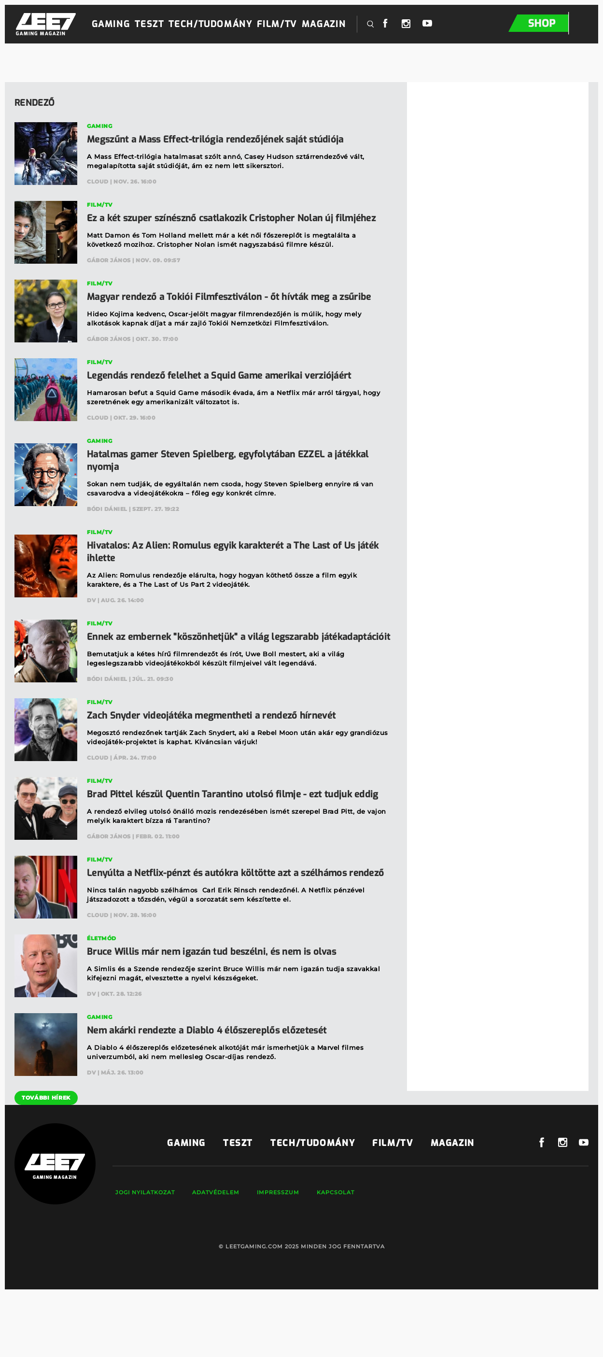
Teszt (149, 24)
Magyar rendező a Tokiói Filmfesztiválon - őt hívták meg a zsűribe (222, 315)
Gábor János (109, 272)
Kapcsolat (332, 1255)
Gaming (111, 24)
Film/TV (276, 24)
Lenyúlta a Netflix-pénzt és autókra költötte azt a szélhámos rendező (228, 929)
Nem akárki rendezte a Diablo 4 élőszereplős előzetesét (216, 1093)
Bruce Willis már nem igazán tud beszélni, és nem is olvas (220, 1014)
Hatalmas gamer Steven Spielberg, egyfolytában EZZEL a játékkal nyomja (239, 485)
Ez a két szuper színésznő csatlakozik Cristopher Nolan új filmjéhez (219, 224)
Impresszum (275, 1255)
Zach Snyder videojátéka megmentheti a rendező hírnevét (221, 753)
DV (91, 625)
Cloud (98, 181)
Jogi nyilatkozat (142, 1255)
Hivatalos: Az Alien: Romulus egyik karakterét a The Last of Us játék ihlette (231, 577)
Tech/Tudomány (210, 24)
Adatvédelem (213, 1255)
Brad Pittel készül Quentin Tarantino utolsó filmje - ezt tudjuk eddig (229, 838)
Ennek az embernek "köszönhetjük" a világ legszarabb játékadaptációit (212, 668)
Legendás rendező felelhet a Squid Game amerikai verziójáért (229, 400)
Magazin (324, 24)
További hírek (44, 1160)
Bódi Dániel (107, 534)
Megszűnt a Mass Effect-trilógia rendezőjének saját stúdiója (226, 139)
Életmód (101, 1001)
